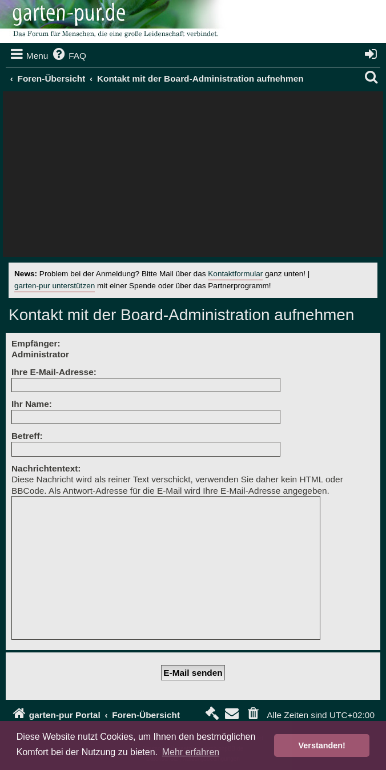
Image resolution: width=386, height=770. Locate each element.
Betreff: (27, 436)
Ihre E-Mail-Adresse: (53, 372)
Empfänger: (36, 343)
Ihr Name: (31, 404)
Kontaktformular (235, 273)
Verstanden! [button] (322, 745)
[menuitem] (68, 56)
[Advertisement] (193, 177)
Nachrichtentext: (46, 468)
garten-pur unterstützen (54, 285)
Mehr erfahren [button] (191, 752)
